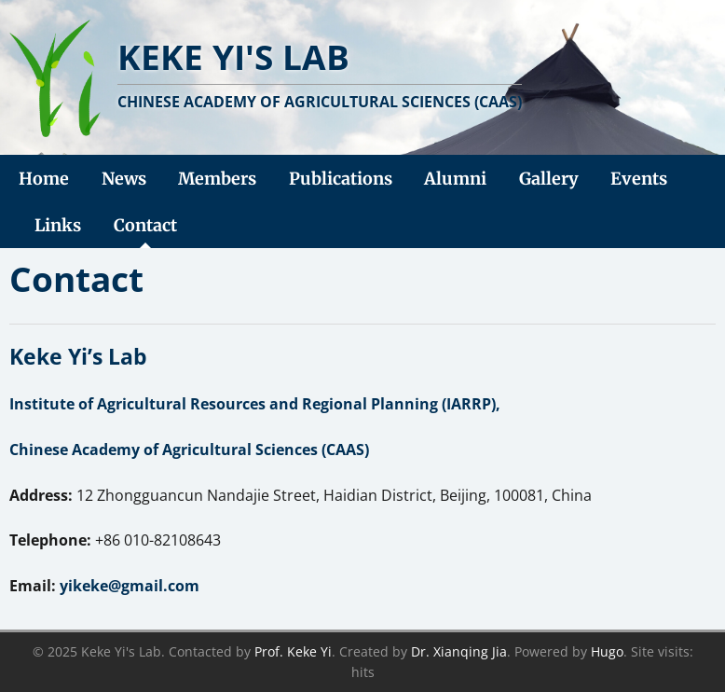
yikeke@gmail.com (129, 585)
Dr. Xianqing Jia (459, 651)
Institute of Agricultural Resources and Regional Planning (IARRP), (254, 404)
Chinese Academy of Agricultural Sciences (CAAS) (189, 449)
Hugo (607, 651)
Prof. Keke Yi (293, 651)
